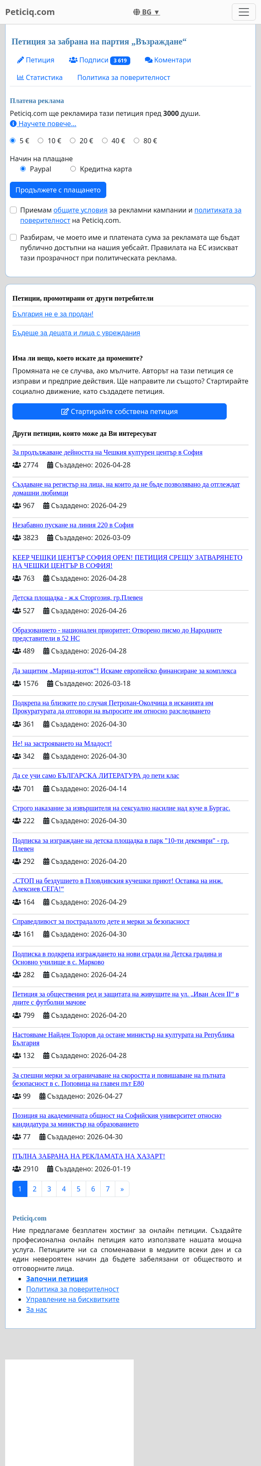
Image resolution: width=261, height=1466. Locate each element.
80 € (150, 140)
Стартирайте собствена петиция (119, 411)
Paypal (40, 169)
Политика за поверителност (123, 77)
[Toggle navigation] (244, 12)
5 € (24, 140)
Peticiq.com (30, 12)
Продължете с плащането (58, 190)
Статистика (40, 77)
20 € (86, 140)
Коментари (168, 60)
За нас (36, 1309)
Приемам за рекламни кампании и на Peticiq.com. (131, 215)
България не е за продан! (52, 314)
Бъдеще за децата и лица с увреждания (76, 333)
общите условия (81, 210)
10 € (54, 140)
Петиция (35, 60)
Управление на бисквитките (73, 1299)
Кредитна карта (106, 169)
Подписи (99, 60)
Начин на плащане (41, 158)
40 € (118, 140)
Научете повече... (43, 123)
